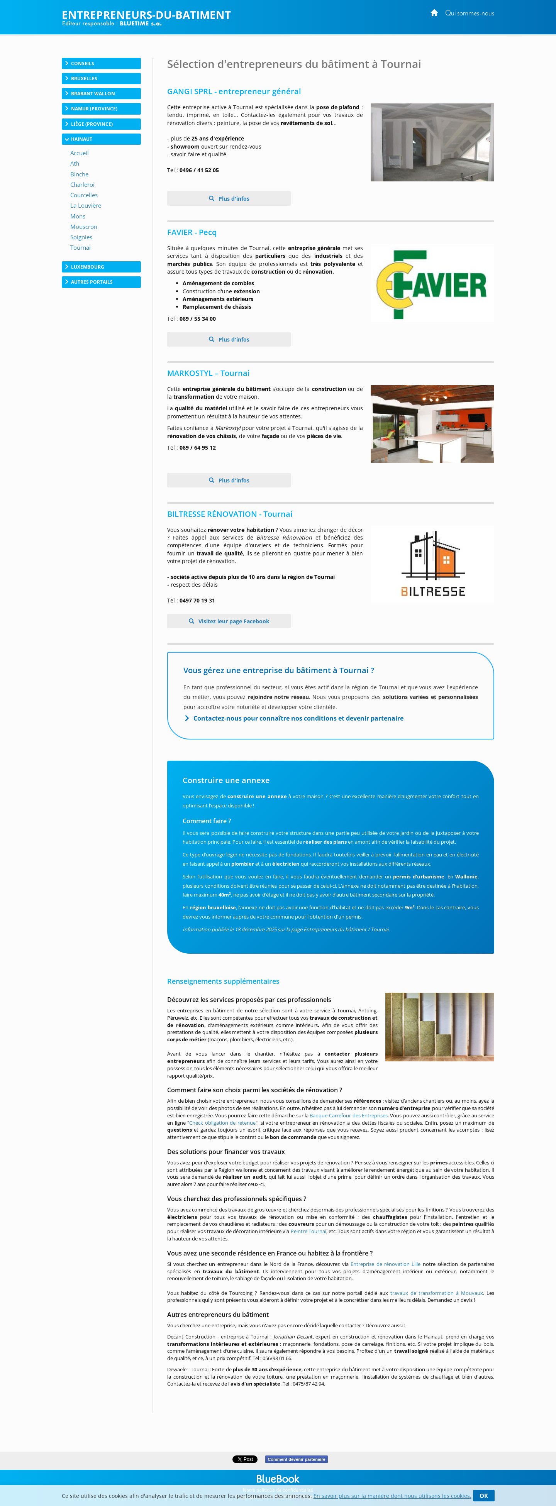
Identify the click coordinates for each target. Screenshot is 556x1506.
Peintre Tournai (308, 1231)
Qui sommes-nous (469, 13)
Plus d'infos (233, 198)
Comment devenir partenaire (296, 1459)
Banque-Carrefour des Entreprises (349, 1115)
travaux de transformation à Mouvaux (436, 1292)
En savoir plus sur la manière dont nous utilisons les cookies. (392, 1495)
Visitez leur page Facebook (233, 621)
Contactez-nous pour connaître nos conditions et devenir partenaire (298, 718)
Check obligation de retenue (222, 1122)
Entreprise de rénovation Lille (385, 1264)
